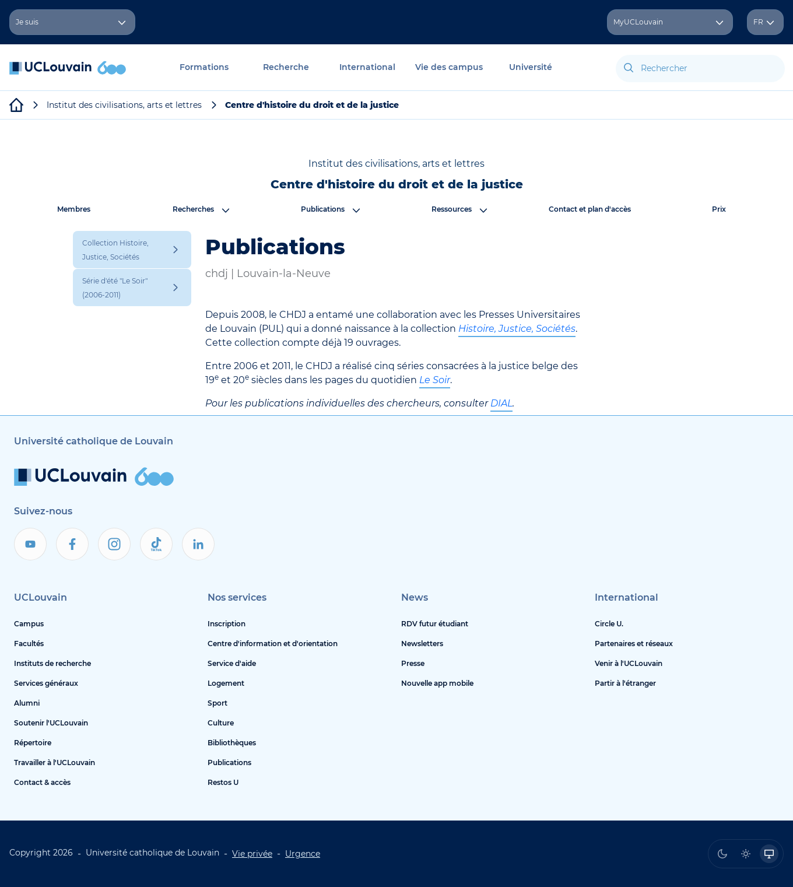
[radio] (722, 853)
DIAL (501, 403)
